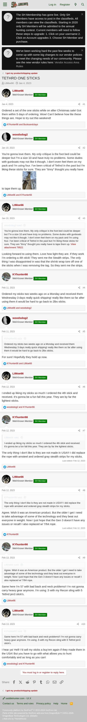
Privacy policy (43, 703)
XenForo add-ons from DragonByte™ (45, 713)
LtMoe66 (9, 83)
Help (55, 703)
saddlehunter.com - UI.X (17, 698)
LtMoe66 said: (11, 437)
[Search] (82, 4)
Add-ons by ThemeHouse (14, 719)
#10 (83, 624)
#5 (84, 331)
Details (34, 716)
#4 (84, 287)
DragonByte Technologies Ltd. (16, 716)
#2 (84, 148)
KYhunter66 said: (13, 338)
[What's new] (75, 4)
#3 (84, 218)
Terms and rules (25, 703)
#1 (84, 104)
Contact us (8, 703)
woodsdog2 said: (13, 225)
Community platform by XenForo (30, 710)
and (22, 124)
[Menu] (5, 4)
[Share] (79, 104)
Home (64, 703)
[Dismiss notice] (81, 15)
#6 (84, 387)
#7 (84, 430)
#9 (84, 557)
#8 (84, 490)
